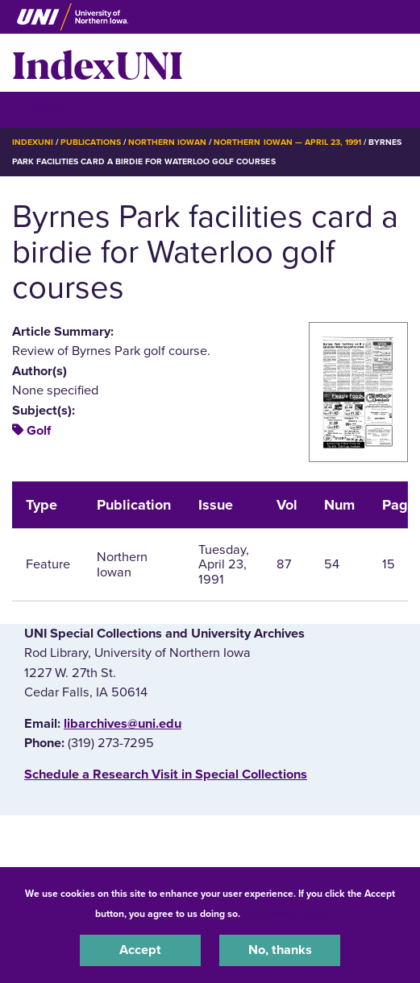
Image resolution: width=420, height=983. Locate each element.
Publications (90, 142)
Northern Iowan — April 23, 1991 (287, 142)
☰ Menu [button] (40, 109)
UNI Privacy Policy (285, 913)
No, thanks (280, 950)
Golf (39, 431)
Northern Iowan (167, 142)
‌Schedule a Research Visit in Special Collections (165, 774)
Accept (140, 950)
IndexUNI (97, 62)
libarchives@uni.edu (122, 724)
